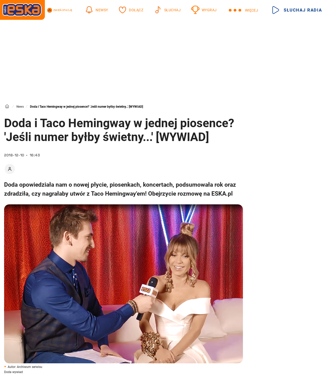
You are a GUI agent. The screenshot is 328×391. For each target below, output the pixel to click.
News (20, 106)
